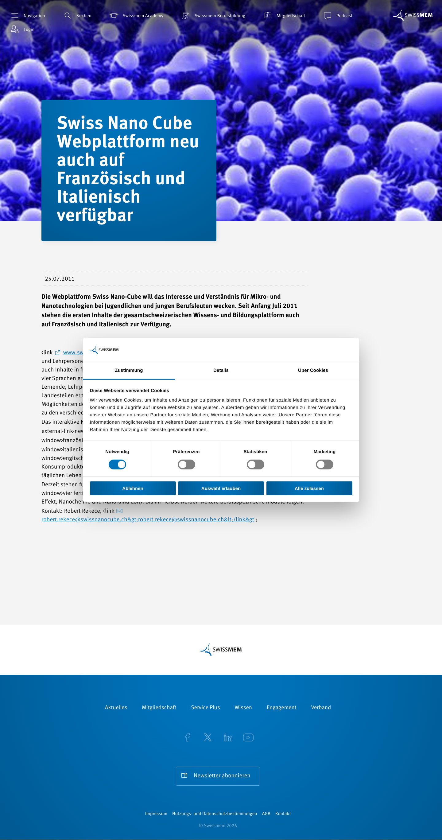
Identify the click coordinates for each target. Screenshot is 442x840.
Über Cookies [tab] (313, 370)
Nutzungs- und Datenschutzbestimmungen (214, 814)
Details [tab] (221, 370)
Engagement (282, 708)
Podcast (337, 15)
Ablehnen (132, 488)
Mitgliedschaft (283, 15)
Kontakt (283, 814)
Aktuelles (116, 708)
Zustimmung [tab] (129, 370)
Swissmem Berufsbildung (212, 15)
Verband (321, 708)
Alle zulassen (309, 488)
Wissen (243, 708)
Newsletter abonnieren (221, 776)
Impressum (156, 814)
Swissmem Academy (135, 15)
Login (21, 29)
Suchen (76, 15)
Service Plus (205, 708)
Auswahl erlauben (221, 488)
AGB (266, 814)
